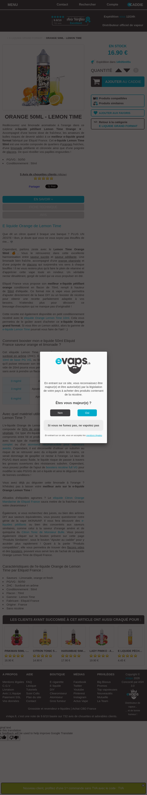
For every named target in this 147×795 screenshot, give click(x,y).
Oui (87, 412)
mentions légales (94, 435)
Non (60, 412)
